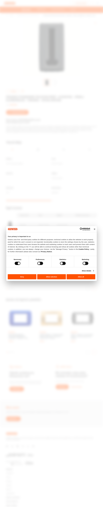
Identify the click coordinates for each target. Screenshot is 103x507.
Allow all (81, 277)
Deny (22, 277)
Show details (86, 271)
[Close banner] (94, 229)
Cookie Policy (84, 249)
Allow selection (51, 277)
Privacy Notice (46, 251)
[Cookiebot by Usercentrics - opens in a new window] (81, 229)
